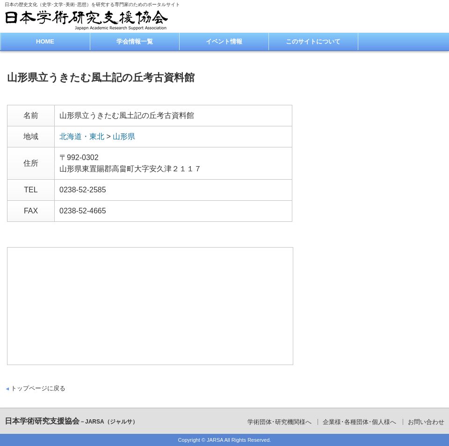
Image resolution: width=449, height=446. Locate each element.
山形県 (124, 136)
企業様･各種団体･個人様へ (359, 422)
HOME (45, 41)
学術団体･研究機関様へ (279, 422)
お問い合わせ (426, 422)
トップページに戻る (38, 388)
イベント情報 (224, 41)
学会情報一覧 (134, 41)
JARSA (215, 440)
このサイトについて (313, 41)
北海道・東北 (81, 136)
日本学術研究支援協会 (71, 421)
